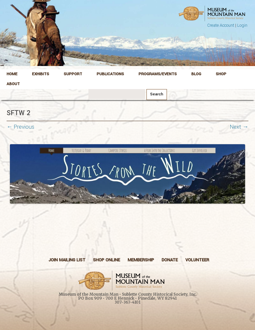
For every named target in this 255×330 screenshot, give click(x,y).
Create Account (220, 25)
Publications (110, 74)
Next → (239, 127)
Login (242, 25)
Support (73, 74)
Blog (196, 74)
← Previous (20, 127)
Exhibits (40, 74)
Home (12, 74)
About (13, 84)
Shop (221, 74)
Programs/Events (158, 74)
